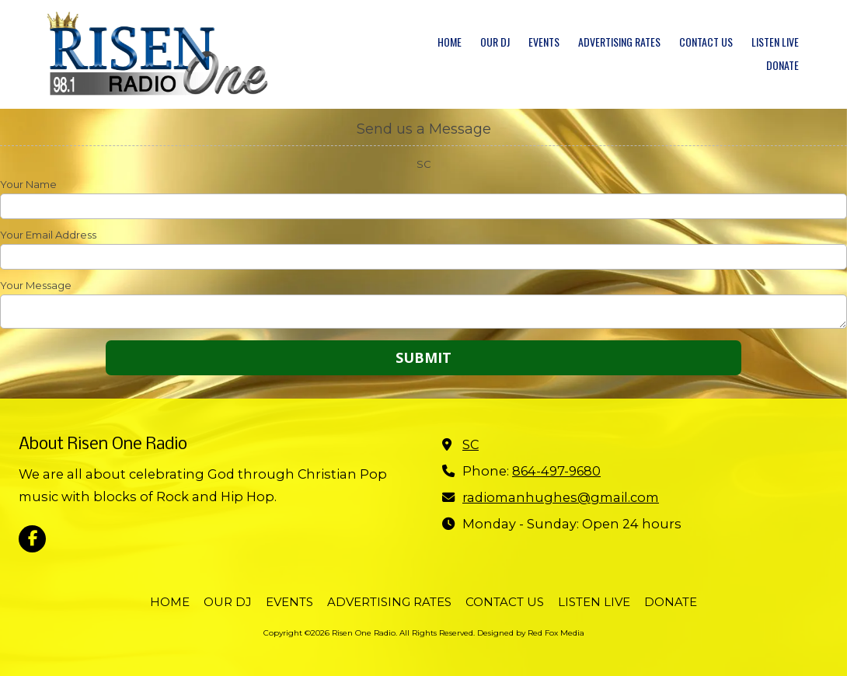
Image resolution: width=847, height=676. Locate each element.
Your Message (35, 285)
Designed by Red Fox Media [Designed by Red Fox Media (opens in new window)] (530, 633)
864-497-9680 (556, 471)
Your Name (28, 184)
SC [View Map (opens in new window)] (470, 444)
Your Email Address (48, 234)
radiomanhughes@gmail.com (560, 497)
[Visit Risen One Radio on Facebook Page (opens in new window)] (32, 538)
